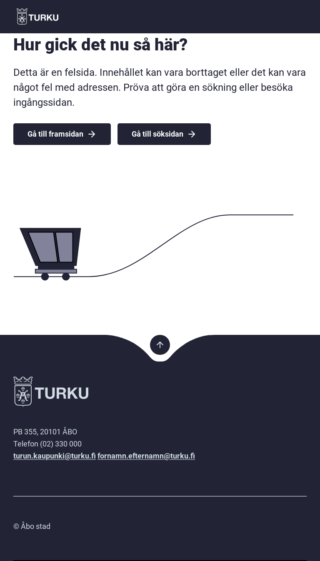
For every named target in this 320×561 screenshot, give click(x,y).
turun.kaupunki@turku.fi (54, 455)
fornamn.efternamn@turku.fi (146, 455)
